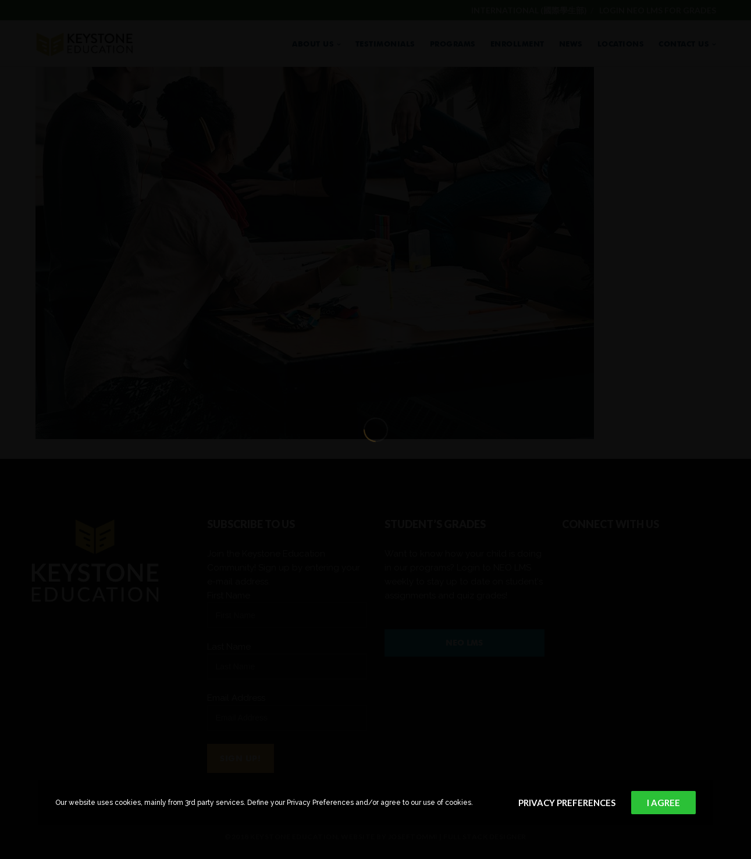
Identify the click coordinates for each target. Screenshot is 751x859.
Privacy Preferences (566, 802)
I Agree (663, 802)
